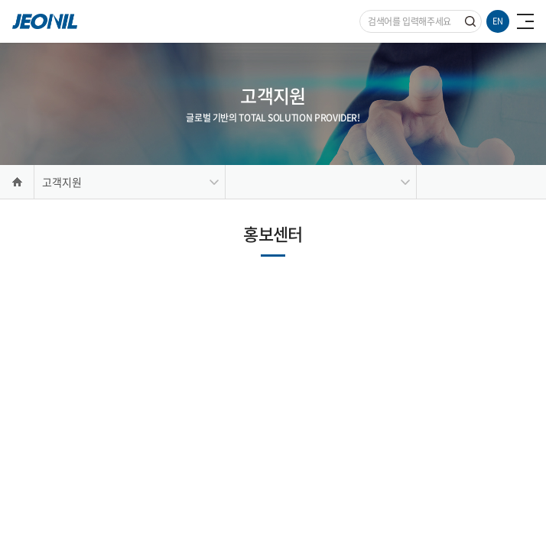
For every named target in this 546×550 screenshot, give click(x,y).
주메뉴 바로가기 (0, 0)
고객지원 (62, 181)
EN (497, 21)
